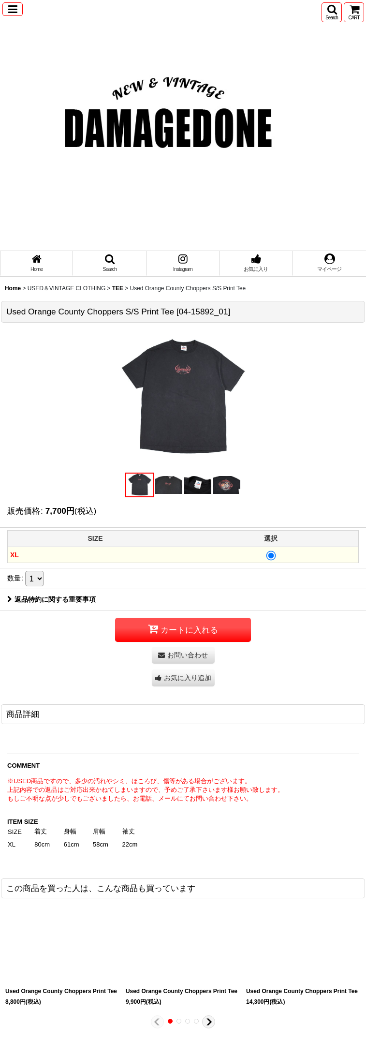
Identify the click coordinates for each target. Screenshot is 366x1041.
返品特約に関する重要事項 (51, 599)
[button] (12, 9)
